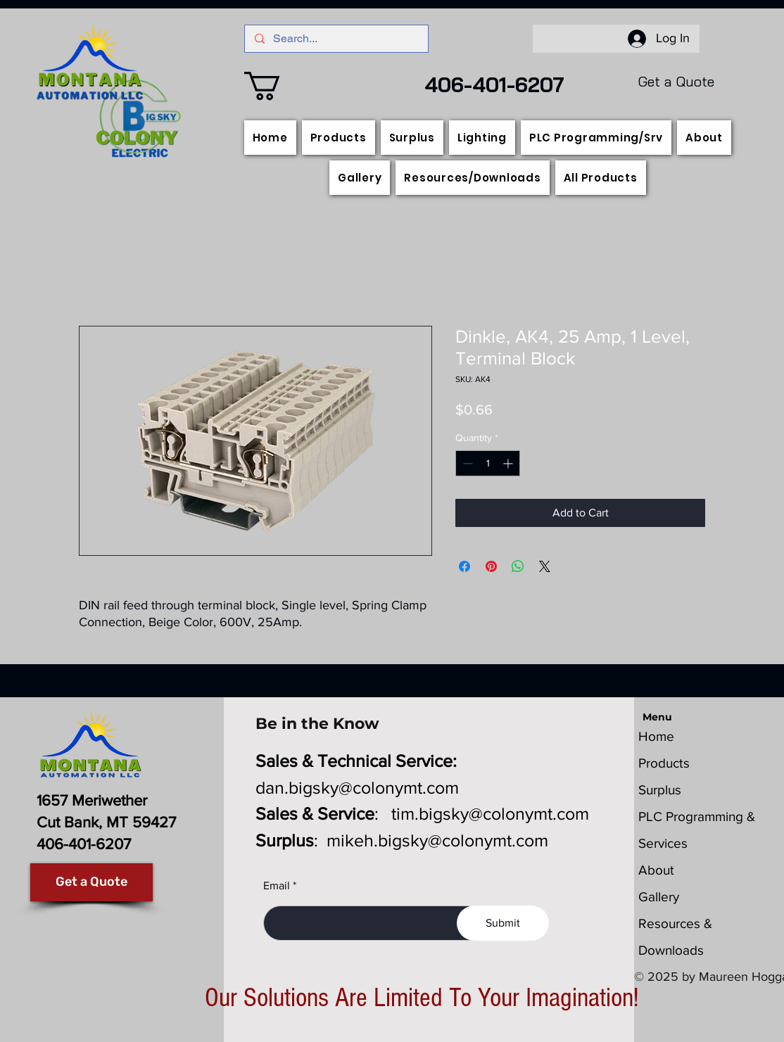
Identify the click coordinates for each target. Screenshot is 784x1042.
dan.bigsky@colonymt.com (357, 787)
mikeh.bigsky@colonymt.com (437, 840)
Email (276, 885)
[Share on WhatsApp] (518, 566)
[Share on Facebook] (464, 566)
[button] (279, 86)
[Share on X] (544, 566)
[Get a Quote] (91, 882)
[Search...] (335, 38)
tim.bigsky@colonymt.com (490, 813)
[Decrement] (466, 463)
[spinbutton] (487, 463)
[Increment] (509, 463)
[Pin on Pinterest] (491, 566)
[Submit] (503, 923)
